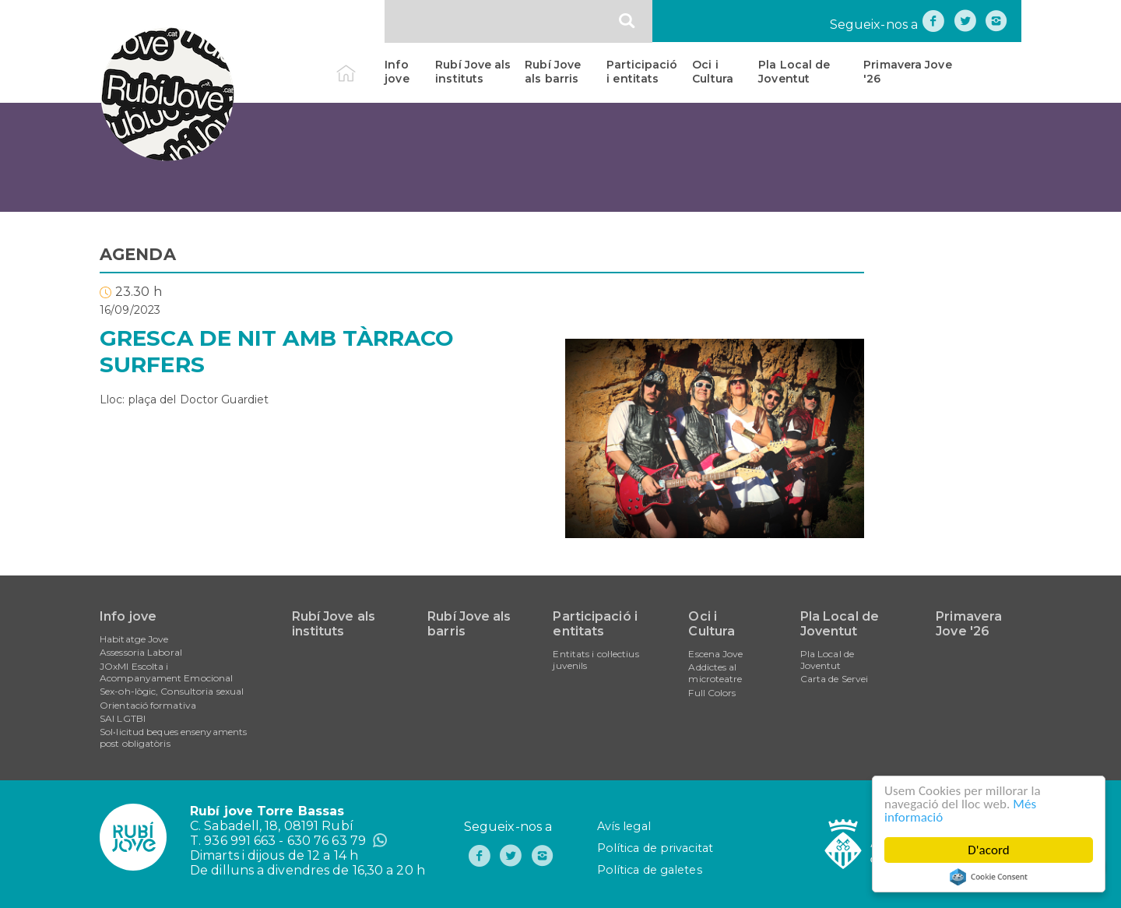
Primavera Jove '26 (907, 72)
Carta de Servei (834, 679)
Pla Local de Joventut (794, 72)
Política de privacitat (655, 848)
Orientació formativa (148, 705)
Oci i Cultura (712, 72)
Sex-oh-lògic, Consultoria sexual (172, 691)
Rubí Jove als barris (553, 72)
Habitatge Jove (134, 639)
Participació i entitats (641, 72)
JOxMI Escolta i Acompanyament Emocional (166, 672)
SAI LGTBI (123, 718)
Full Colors (712, 693)
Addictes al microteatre (715, 673)
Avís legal (624, 826)
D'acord (989, 850)
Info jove (397, 72)
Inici (359, 64)
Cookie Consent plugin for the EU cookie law (989, 876)
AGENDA (138, 254)
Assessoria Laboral (141, 652)
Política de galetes (649, 870)
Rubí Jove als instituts (473, 72)
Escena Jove (715, 654)
